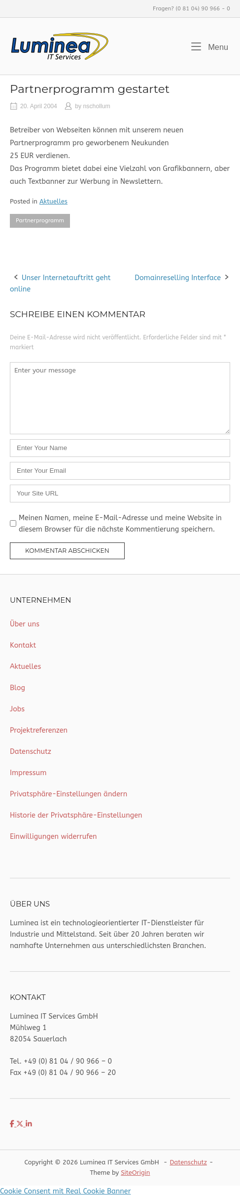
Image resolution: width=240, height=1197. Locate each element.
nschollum (96, 106)
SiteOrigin (135, 1172)
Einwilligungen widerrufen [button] (53, 836)
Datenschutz (30, 751)
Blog (17, 688)
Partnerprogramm (40, 220)
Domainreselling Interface (178, 278)
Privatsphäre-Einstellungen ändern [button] (68, 794)
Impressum (28, 773)
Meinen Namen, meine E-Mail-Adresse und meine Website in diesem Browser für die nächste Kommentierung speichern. (120, 524)
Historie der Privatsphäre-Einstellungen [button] (76, 815)
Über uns (24, 624)
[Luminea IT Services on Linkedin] (29, 1124)
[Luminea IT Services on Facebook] (13, 1124)
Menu (210, 46)
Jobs (17, 709)
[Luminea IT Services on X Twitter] (20, 1124)
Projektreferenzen (39, 730)
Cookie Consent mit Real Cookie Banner (65, 1191)
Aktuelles (53, 201)
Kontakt (23, 645)
